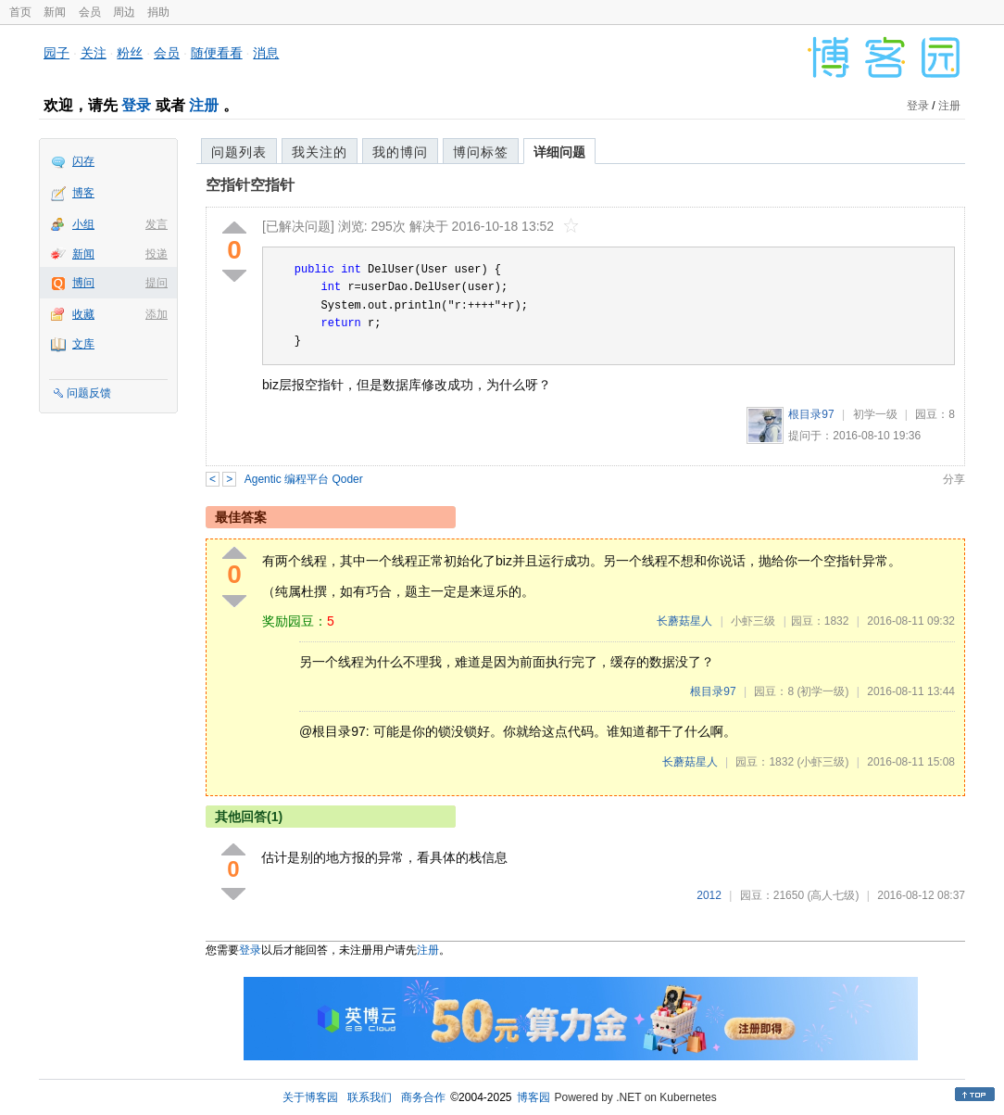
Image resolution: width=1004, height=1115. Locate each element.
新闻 (55, 12)
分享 (954, 479)
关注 (94, 52)
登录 (136, 105)
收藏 (83, 314)
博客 (83, 192)
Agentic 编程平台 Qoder (304, 479)
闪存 (83, 161)
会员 (90, 12)
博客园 (533, 1097)
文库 (83, 343)
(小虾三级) (822, 761)
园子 (56, 52)
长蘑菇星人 (684, 621)
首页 (20, 12)
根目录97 (811, 414)
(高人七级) (833, 895)
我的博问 (400, 152)
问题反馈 (89, 392)
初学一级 (875, 414)
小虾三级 (753, 621)
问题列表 (239, 152)
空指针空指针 (250, 185)
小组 (83, 224)
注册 (204, 105)
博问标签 (480, 152)
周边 (124, 12)
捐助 (158, 12)
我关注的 (319, 152)
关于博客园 (310, 1097)
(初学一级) (822, 691)
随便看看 (217, 52)
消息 (266, 52)
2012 (709, 895)
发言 (156, 224)
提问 (156, 282)
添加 (156, 314)
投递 (156, 253)
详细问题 (559, 152)
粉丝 (130, 52)
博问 (83, 282)
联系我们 (369, 1097)
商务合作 (423, 1097)
